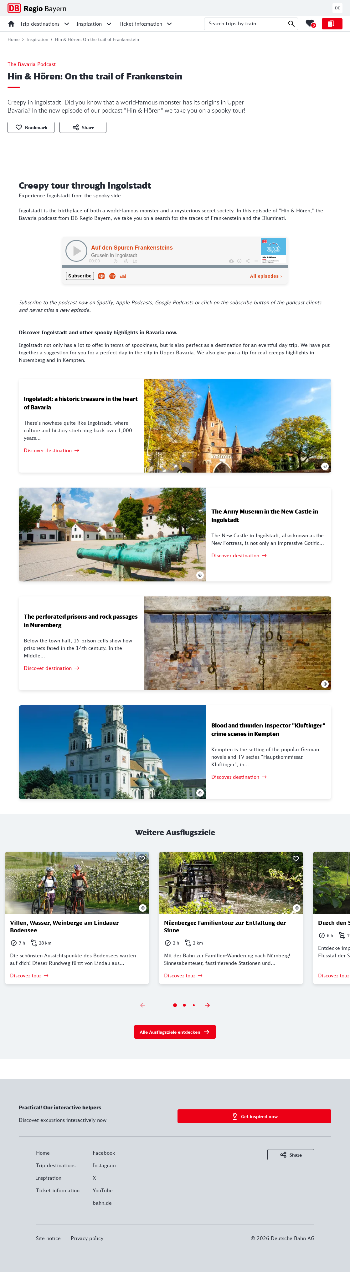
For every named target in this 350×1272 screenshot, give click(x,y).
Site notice (48, 1238)
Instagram (104, 1165)
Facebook (104, 1153)
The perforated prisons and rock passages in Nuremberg (81, 620)
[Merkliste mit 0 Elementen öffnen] (310, 23)
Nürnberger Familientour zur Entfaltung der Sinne (225, 926)
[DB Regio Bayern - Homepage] (37, 8)
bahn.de (102, 1203)
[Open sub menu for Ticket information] (169, 23)
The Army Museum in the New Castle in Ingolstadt (264, 515)
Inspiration (48, 1178)
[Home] (11, 23)
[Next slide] (207, 1005)
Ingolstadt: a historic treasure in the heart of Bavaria (81, 403)
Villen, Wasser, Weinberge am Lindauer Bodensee (64, 926)
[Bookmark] (142, 859)
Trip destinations (55, 1165)
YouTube (103, 1190)
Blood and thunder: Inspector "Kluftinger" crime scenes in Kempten (268, 729)
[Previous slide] (142, 1005)
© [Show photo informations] (325, 466)
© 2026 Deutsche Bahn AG (282, 1238)
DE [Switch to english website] (337, 8)
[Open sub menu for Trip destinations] (66, 23)
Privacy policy (87, 1238)
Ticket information (58, 1190)
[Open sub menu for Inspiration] (109, 23)
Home (43, 1153)
